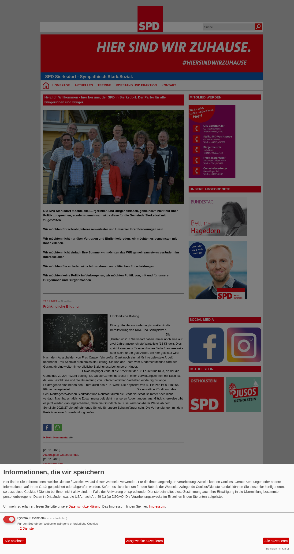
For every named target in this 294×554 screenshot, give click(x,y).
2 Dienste (25, 528)
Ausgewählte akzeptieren (144, 541)
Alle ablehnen (15, 541)
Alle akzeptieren (276, 541)
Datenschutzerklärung (84, 506)
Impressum (157, 506)
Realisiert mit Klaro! (277, 548)
